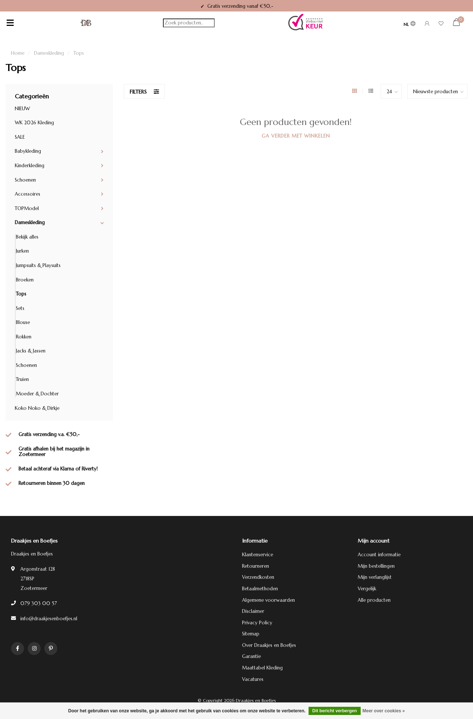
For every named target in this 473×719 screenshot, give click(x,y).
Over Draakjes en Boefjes (269, 645)
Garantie (251, 656)
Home (17, 53)
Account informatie (379, 554)
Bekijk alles (27, 237)
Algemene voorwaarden (268, 600)
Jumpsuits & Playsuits (38, 265)
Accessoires (27, 194)
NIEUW (22, 108)
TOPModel (27, 208)
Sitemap (250, 634)
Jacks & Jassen (30, 351)
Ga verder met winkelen (296, 136)
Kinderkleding (29, 165)
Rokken (23, 337)
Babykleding (28, 151)
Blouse (23, 322)
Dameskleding (30, 222)
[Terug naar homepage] (86, 23)
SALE (20, 137)
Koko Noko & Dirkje (37, 408)
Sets (20, 308)
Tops (21, 294)
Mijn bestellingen (376, 566)
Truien (22, 379)
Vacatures (252, 679)
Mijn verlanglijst (375, 577)
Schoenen (25, 180)
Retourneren (255, 566)
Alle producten (374, 600)
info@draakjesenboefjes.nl (48, 618)
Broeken (25, 280)
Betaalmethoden (260, 588)
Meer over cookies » (384, 710)
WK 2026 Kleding (34, 122)
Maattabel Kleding (262, 668)
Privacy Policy (257, 623)
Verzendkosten (258, 577)
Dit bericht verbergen (334, 710)
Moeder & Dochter (37, 394)
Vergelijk (367, 588)
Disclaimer (253, 611)
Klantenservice (257, 554)
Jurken (22, 251)
